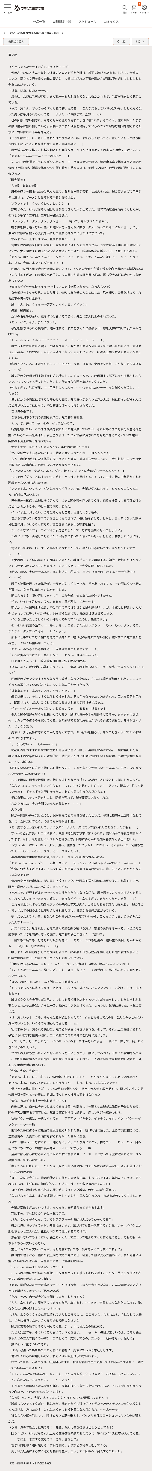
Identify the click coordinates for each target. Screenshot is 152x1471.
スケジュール (87, 21)
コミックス (111, 21)
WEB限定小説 (62, 21)
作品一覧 (39, 21)
